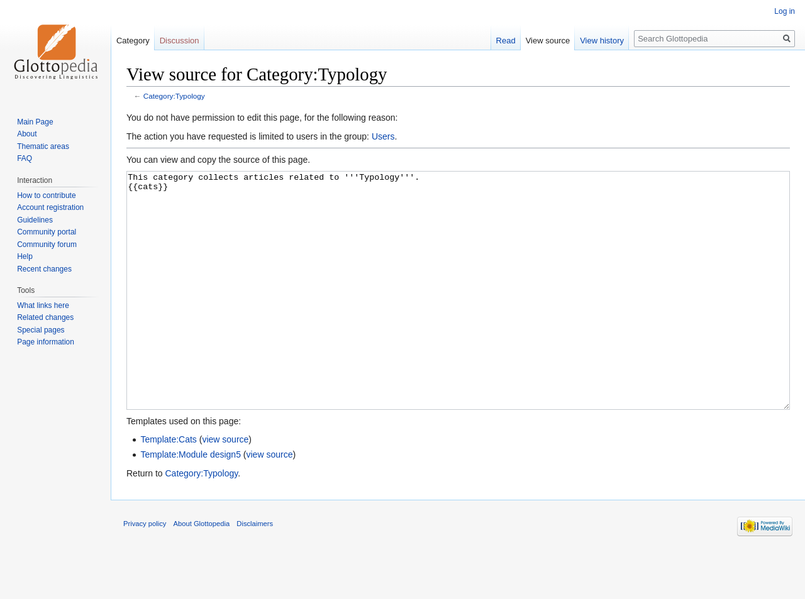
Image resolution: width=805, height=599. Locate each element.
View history (602, 40)
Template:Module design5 (190, 502)
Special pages (40, 330)
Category (133, 40)
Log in (784, 11)
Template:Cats (168, 486)
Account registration (50, 207)
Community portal (46, 232)
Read (506, 40)
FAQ (24, 158)
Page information (45, 342)
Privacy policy (144, 570)
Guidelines (35, 220)
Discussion (179, 40)
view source (225, 486)
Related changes (45, 317)
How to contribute (46, 195)
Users (383, 136)
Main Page (35, 122)
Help (25, 256)
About (26, 133)
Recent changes (44, 269)
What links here (43, 305)
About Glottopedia (202, 570)
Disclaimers (254, 570)
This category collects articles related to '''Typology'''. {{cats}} (458, 314)
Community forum (47, 244)
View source (548, 40)
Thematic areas (43, 146)
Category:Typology (174, 96)
